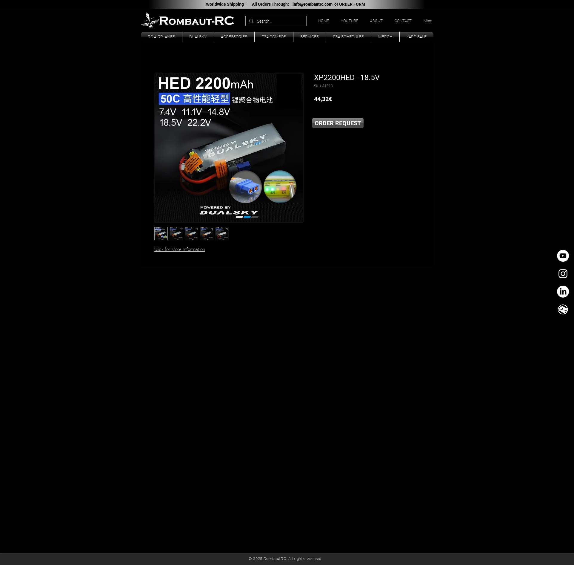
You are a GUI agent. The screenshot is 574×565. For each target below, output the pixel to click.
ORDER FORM (352, 4)
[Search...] (275, 21)
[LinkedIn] (563, 292)
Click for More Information (179, 249)
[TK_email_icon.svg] (563, 310)
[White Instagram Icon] (563, 274)
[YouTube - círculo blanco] (563, 256)
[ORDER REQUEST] (338, 123)
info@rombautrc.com (313, 4)
